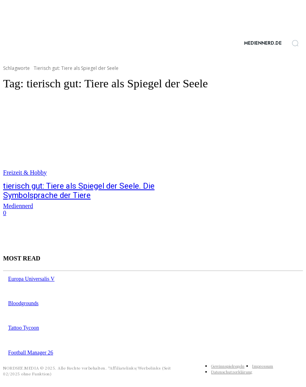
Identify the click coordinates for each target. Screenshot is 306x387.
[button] (295, 43)
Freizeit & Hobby (25, 172)
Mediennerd (18, 204)
